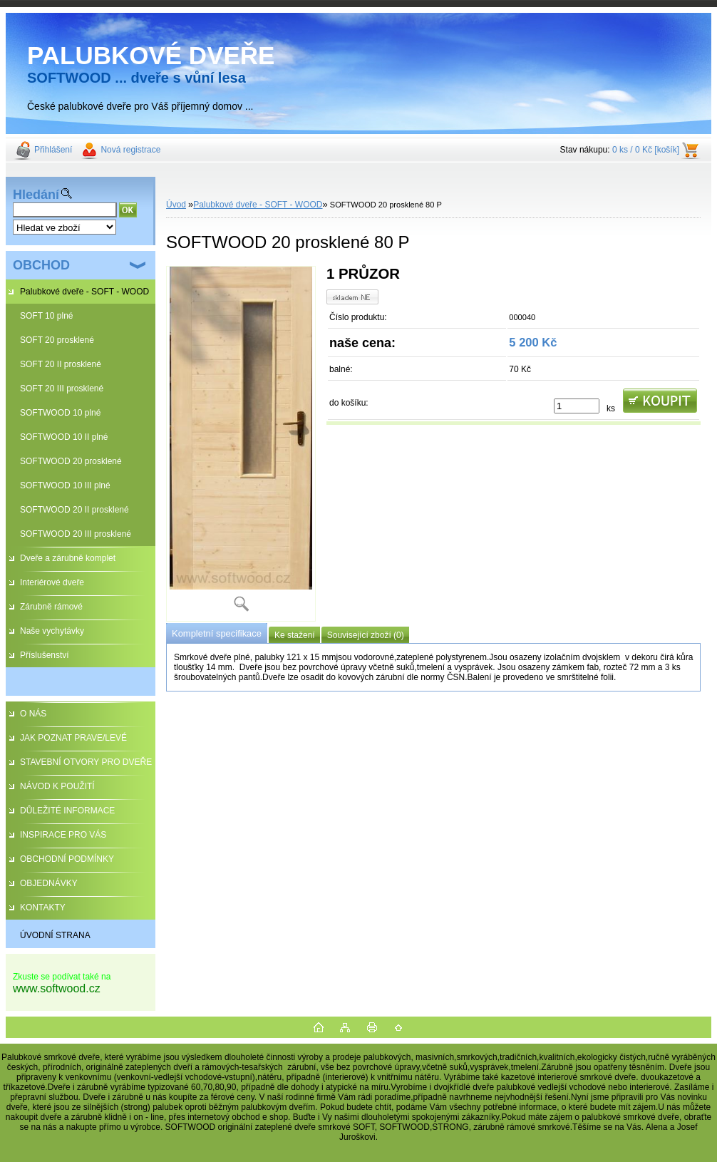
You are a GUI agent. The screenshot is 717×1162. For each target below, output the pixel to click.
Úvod (176, 205)
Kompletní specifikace (217, 633)
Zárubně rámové (51, 607)
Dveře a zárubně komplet (67, 558)
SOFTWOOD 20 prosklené (71, 461)
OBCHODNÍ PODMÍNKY (67, 859)
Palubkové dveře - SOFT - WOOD (84, 292)
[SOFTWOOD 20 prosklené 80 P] (241, 444)
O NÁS (33, 714)
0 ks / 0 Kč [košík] (645, 150)
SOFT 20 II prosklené (60, 364)
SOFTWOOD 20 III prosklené (75, 534)
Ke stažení (294, 635)
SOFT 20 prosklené (57, 340)
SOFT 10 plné (46, 316)
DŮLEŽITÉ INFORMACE (67, 811)
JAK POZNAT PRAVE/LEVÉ (73, 738)
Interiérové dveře (52, 582)
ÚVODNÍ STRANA (55, 935)
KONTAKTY (43, 907)
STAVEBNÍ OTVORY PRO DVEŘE (86, 762)
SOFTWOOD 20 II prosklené (74, 510)
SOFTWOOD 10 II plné (64, 437)
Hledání (36, 194)
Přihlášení (53, 150)
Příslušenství (44, 655)
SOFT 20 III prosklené (61, 389)
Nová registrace (130, 150)
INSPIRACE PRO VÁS (63, 835)
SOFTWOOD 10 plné (60, 413)
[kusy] (576, 406)
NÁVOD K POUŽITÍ (57, 786)
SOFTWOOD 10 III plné (65, 485)
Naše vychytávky (52, 631)
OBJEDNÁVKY (49, 883)
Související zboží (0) (365, 635)
